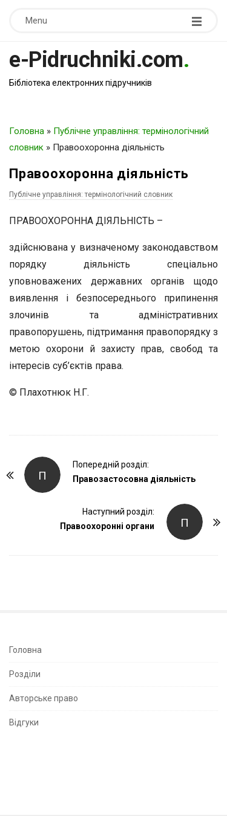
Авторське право (43, 698)
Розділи (25, 674)
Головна (26, 131)
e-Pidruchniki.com (96, 59)
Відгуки (24, 722)
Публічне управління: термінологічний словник (91, 194)
